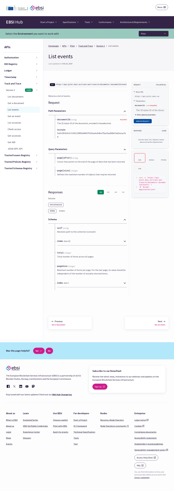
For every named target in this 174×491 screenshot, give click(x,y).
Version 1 (19, 90)
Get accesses (14, 135)
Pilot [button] (143, 33)
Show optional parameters (145, 115)
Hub (14, 22)
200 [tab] (101, 192)
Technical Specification (84, 432)
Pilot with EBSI (60, 426)
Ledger (8, 70)
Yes (38, 350)
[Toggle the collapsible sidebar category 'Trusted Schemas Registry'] (37, 168)
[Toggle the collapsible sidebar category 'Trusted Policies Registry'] (37, 162)
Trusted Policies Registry (17, 161)
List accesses (14, 122)
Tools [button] (87, 22)
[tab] (52, 211)
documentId (140, 106)
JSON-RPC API (15, 148)
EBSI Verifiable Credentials (35, 426)
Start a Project (80, 420)
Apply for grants (60, 432)
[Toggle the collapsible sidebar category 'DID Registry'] (37, 64)
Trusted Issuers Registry (17, 155)
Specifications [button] (69, 22)
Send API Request (143, 121)
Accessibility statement (145, 438)
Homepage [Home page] (53, 46)
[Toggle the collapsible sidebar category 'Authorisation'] (37, 58)
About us (10, 426)
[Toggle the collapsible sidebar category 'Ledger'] (37, 71)
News (8, 438)
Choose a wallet (60, 420)
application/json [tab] (56, 205)
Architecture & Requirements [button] (133, 22)
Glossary (27, 438)
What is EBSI (12, 420)
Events (9, 444)
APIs (7, 47)
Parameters (140, 101)
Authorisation (11, 57)
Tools (76, 438)
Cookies (138, 425)
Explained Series (30, 420)
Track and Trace (12, 83)
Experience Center (31, 432)
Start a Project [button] (47, 22)
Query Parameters (57, 149)
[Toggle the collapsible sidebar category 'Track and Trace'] (37, 84)
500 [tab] (123, 192)
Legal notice (140, 419)
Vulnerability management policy (150, 449)
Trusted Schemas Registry (18, 168)
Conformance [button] (105, 22)
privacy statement (141, 477)
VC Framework (80, 426)
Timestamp (10, 77)
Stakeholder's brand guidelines (148, 444)
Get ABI (11, 142)
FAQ (141, 465)
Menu (159, 7)
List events (13, 109)
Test (76, 444)
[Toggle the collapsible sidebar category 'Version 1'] (37, 90)
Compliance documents (145, 432)
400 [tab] (108, 192)
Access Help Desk (147, 457)
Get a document (16, 103)
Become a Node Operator (112, 420)
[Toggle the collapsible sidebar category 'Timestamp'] (37, 77)
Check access (14, 129)
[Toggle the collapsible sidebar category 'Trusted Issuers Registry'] (37, 155)
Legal (8, 432)
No (49, 350)
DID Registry (10, 64)
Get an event (14, 116)
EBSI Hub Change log (62, 394)
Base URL (139, 92)
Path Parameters (57, 110)
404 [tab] (115, 192)
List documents (16, 96)
